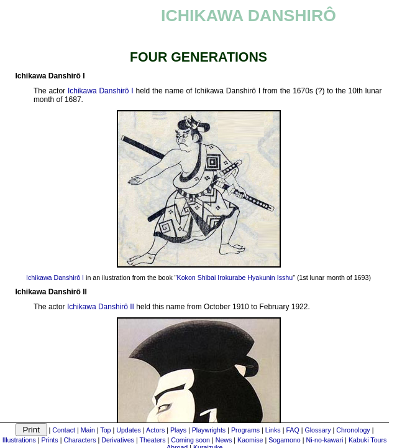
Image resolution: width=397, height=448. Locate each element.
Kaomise (250, 440)
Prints (49, 440)
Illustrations (19, 440)
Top (105, 430)
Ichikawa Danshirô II (100, 306)
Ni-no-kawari (324, 440)
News (224, 440)
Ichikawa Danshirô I (101, 90)
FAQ (292, 430)
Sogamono (284, 440)
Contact (63, 430)
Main (88, 430)
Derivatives (117, 440)
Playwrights (209, 430)
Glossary (317, 430)
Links (273, 430)
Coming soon (190, 440)
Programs (245, 430)
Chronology (353, 430)
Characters (79, 440)
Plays (178, 430)
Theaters (152, 440)
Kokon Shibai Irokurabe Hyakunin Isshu (235, 277)
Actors (155, 430)
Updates (128, 430)
